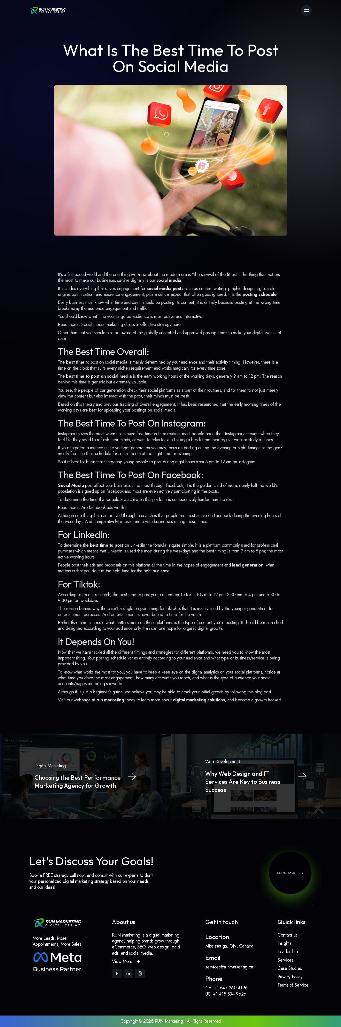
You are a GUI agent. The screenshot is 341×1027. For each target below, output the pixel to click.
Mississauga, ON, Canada (229, 946)
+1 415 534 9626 (229, 994)
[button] (126, 962)
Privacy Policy (290, 977)
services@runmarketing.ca (229, 967)
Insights (284, 943)
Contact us (287, 935)
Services (285, 960)
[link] (47, 10)
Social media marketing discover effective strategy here (135, 344)
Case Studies (290, 968)
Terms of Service (293, 985)
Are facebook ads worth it (112, 506)
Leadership (288, 951)
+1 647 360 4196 (231, 988)
